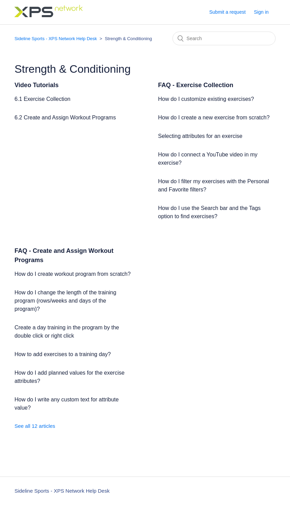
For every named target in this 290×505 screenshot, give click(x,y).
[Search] (224, 38)
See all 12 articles (34, 426)
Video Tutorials (36, 85)
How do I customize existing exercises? (206, 99)
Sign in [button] (261, 12)
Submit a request (227, 12)
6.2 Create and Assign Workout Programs (65, 117)
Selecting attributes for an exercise (200, 136)
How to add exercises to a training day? (62, 354)
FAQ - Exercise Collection (195, 85)
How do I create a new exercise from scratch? (214, 117)
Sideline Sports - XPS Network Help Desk (55, 38)
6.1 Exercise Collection (42, 99)
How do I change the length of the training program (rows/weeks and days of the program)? (65, 301)
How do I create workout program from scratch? (72, 274)
